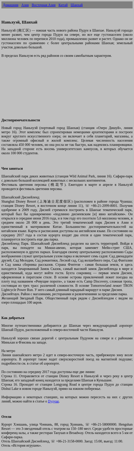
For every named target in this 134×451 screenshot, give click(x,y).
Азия (25, 5)
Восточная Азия (43, 5)
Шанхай (77, 5)
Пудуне (53, 401)
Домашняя (10, 5)
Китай (63, 5)
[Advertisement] (67, 89)
